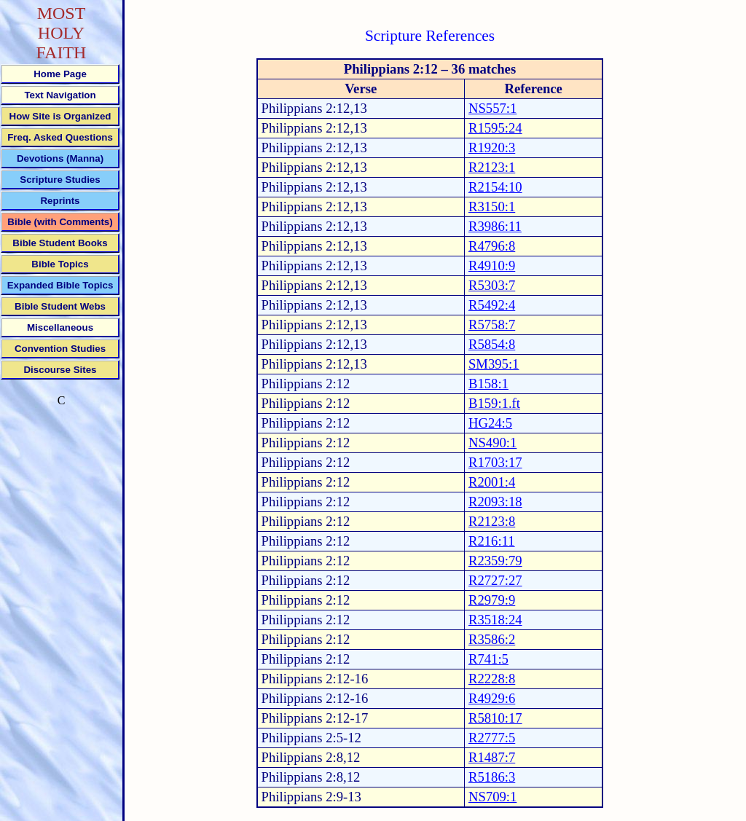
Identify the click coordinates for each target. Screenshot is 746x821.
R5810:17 (495, 718)
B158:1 (488, 383)
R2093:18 (495, 501)
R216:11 (491, 541)
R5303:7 (491, 285)
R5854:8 (491, 344)
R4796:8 (491, 246)
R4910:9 (491, 265)
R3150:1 (491, 206)
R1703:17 (495, 462)
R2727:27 (495, 580)
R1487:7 (491, 757)
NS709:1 (492, 796)
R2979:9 (491, 600)
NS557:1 (492, 108)
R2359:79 (495, 560)
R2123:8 (491, 521)
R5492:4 (491, 305)
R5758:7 (491, 324)
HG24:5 (490, 423)
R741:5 (488, 659)
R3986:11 (495, 226)
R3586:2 (491, 639)
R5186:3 (491, 777)
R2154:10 (495, 187)
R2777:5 (491, 737)
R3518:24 (495, 619)
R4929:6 (491, 698)
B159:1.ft (494, 403)
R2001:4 (491, 482)
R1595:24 (495, 127)
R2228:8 (491, 678)
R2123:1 (491, 167)
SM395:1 (493, 364)
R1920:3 (491, 147)
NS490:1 (492, 442)
